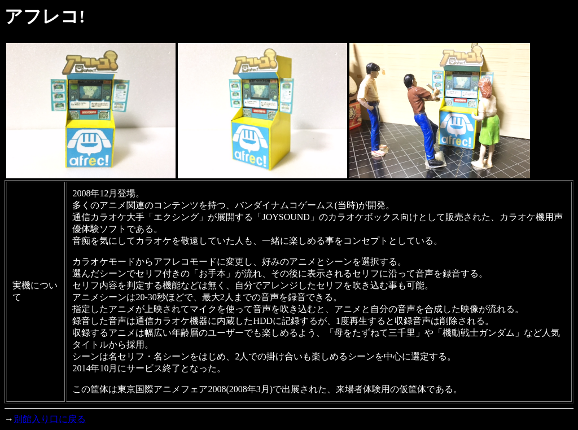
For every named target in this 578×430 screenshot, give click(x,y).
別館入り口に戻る (50, 419)
